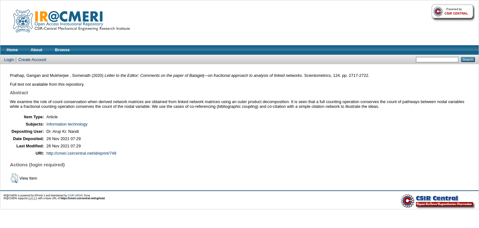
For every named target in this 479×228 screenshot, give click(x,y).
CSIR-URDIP (75, 195)
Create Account (32, 59)
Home (12, 49)
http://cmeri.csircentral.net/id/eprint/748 (82, 153)
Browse (62, 49)
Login (9, 59)
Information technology (67, 124)
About (36, 49)
